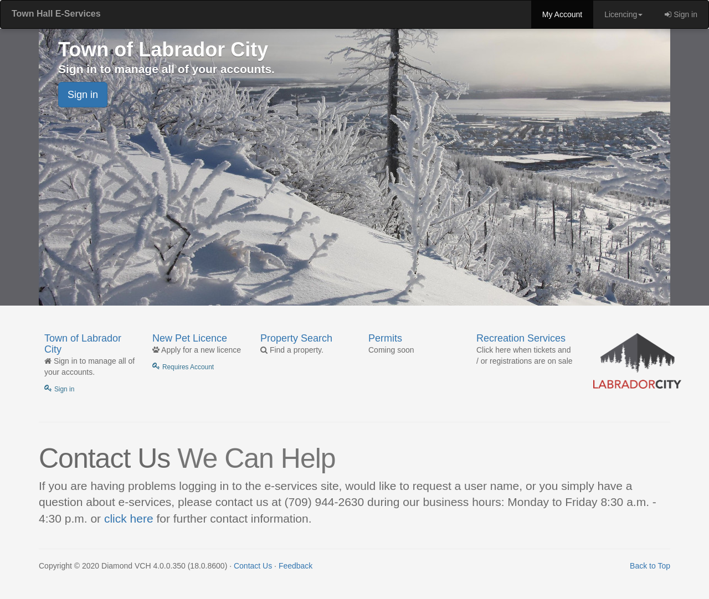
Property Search (296, 338)
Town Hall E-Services (56, 13)
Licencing (623, 14)
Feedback (295, 565)
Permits (385, 338)
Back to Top (650, 565)
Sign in (681, 14)
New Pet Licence (189, 338)
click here (128, 518)
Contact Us (253, 565)
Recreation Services (521, 338)
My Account (562, 14)
